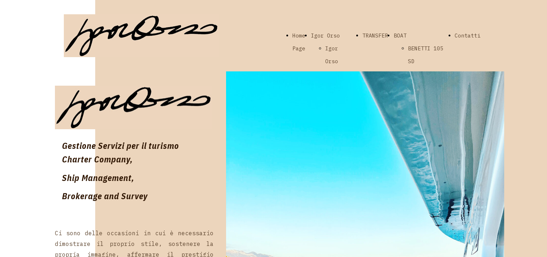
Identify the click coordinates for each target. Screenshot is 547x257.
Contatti (467, 35)
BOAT (400, 35)
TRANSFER (375, 35)
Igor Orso (325, 35)
